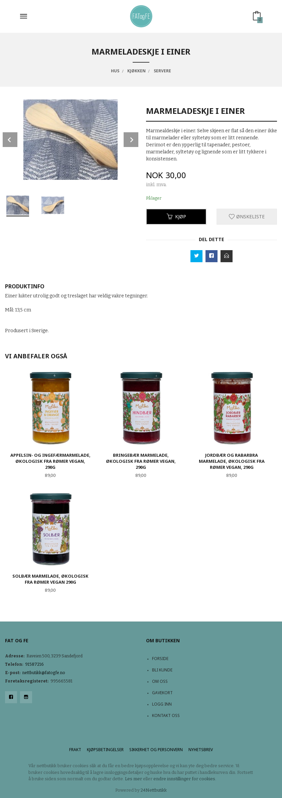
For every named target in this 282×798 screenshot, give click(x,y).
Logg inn (162, 704)
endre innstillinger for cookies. (184, 778)
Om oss (160, 681)
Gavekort (162, 693)
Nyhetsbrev (200, 749)
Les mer (133, 778)
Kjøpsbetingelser (105, 749)
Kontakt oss (166, 715)
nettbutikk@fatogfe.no (43, 672)
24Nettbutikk (154, 790)
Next (131, 139)
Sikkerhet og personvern (156, 749)
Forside (160, 658)
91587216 (34, 664)
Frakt (75, 749)
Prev (10, 139)
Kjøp (176, 216)
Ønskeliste (247, 216)
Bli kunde (162, 670)
